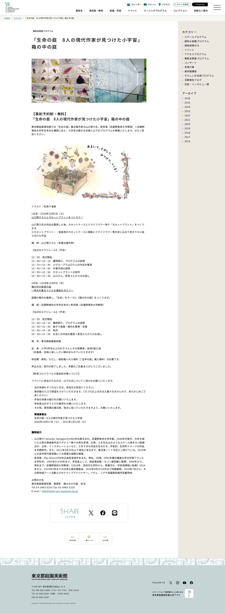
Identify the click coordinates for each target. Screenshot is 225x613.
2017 (187, 137)
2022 (187, 115)
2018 (187, 132)
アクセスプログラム (195, 54)
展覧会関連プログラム (197, 58)
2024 (187, 106)
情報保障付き (192, 45)
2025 (187, 102)
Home (7, 18)
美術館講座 (191, 71)
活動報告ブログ (193, 80)
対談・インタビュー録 (197, 84)
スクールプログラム (196, 37)
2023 (187, 111)
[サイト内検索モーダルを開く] (181, 4)
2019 (187, 128)
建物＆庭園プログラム (197, 41)
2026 (187, 98)
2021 (187, 119)
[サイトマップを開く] (217, 7)
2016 (187, 141)
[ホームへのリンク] (11, 7)
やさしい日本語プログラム (199, 75)
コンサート (191, 62)
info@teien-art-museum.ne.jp (60, 491)
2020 (187, 124)
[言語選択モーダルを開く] (200, 4)
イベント (17, 18)
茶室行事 (189, 67)
